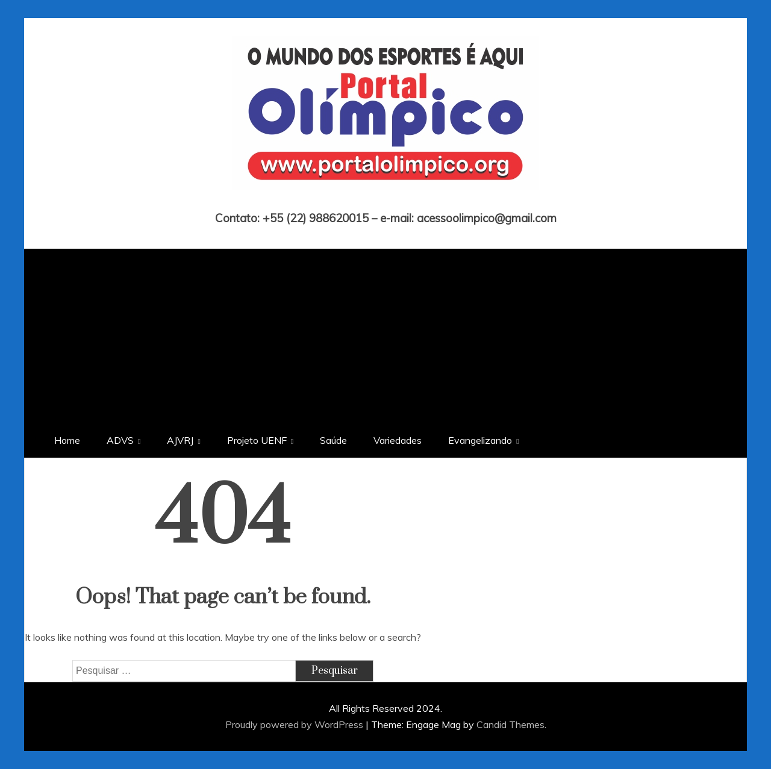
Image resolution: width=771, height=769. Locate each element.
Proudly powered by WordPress (295, 724)
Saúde (333, 440)
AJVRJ (180, 440)
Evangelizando (480, 440)
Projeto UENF (257, 440)
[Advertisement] (385, 333)
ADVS (120, 440)
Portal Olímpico (386, 201)
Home (67, 440)
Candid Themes (510, 724)
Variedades (397, 440)
